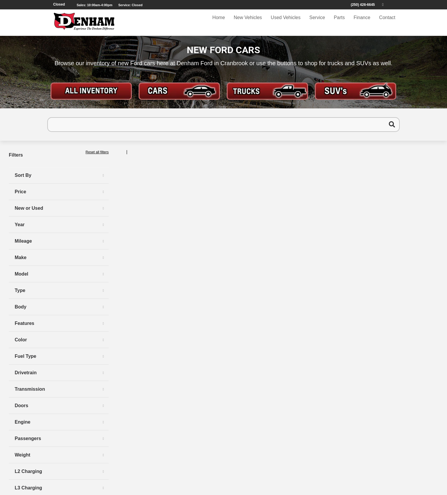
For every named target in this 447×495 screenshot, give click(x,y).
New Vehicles (248, 22)
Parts (339, 22)
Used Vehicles (285, 22)
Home (218, 22)
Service (317, 22)
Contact (387, 22)
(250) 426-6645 (363, 5)
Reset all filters (97, 152)
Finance (362, 22)
